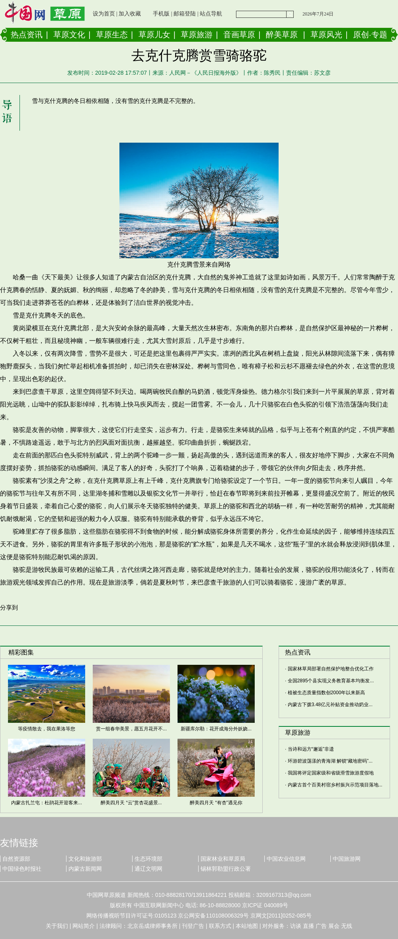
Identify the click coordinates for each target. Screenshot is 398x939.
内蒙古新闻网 (85, 868)
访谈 (295, 926)
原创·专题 (370, 34)
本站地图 (247, 926)
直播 (308, 926)
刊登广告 (193, 926)
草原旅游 (197, 34)
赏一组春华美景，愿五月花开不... (131, 729)
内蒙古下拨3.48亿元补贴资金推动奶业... (330, 704)
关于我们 (57, 926)
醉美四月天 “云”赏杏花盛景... (131, 802)
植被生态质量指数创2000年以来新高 (326, 692)
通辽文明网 (148, 868)
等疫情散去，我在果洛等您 (46, 729)
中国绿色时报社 (21, 868)
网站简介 (83, 926)
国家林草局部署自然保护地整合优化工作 (331, 669)
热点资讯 (27, 34)
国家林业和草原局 (223, 859)
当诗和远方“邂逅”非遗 (311, 749)
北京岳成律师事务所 (152, 926)
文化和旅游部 (85, 859)
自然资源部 (16, 859)
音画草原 (239, 34)
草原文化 (69, 34)
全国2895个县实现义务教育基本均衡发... (331, 680)
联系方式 (220, 926)
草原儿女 (154, 34)
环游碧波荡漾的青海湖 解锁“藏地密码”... (330, 761)
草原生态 (112, 34)
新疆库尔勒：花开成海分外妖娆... (216, 729)
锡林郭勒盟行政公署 (226, 868)
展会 (333, 926)
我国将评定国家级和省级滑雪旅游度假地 (331, 773)
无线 (346, 926)
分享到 (9, 607)
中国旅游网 (347, 859)
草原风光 (326, 34)
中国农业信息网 (286, 859)
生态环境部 (148, 859)
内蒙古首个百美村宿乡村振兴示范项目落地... (335, 785)
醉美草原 (282, 34)
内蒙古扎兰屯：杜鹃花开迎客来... (46, 802)
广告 (321, 926)
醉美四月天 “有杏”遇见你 (216, 802)
